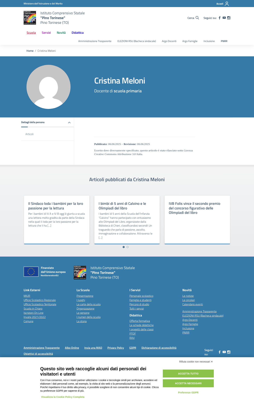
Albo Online (72, 348)
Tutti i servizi (136, 308)
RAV (132, 338)
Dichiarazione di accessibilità (158, 348)
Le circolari (188, 300)
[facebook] (219, 17)
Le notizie (188, 296)
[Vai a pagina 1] (124, 247)
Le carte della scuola (89, 304)
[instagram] (228, 17)
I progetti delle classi (141, 329)
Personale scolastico (141, 296)
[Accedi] (222, 3)
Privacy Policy (115, 348)
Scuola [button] (31, 32)
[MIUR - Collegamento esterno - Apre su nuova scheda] (43, 3)
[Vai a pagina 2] (127, 247)
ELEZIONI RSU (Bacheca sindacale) (136, 41)
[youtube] (224, 17)
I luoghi (81, 300)
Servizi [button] (46, 32)
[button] (47, 122)
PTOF (132, 333)
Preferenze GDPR (188, 392)
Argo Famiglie (190, 41)
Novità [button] (61, 32)
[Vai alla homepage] (30, 18)
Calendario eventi (192, 304)
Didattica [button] (78, 32)
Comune (28, 321)
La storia (82, 321)
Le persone (83, 313)
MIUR (27, 296)
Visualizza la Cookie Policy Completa (62, 397)
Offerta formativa (139, 321)
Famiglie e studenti (140, 300)
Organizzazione (85, 308)
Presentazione (85, 296)
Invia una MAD (93, 348)
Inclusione (209, 41)
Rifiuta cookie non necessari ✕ (196, 361)
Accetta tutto (188, 373)
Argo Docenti (169, 41)
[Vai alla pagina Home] (30, 51)
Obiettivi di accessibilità (38, 354)
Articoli (29, 134)
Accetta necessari (188, 383)
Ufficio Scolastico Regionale (40, 300)
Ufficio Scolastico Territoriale (40, 304)
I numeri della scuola (89, 317)
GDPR (132, 348)
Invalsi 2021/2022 (35, 317)
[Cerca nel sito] (193, 18)
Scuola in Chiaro (33, 308)
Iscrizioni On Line (33, 313)
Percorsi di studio (139, 304)
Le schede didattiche (141, 325)
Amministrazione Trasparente (94, 41)
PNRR (224, 41)
